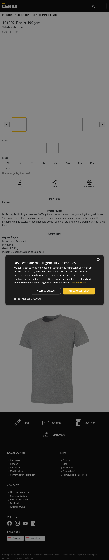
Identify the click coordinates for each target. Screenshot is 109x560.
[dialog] (54, 280)
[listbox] (98, 259)
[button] (27, 298)
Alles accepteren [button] (79, 290)
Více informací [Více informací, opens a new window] (78, 282)
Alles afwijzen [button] (46, 290)
